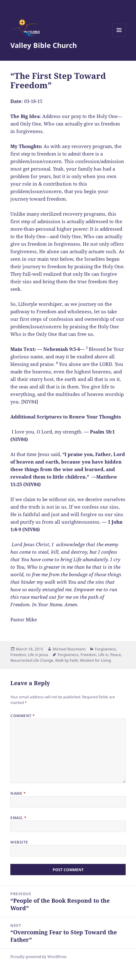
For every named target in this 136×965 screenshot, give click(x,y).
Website (19, 842)
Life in (103, 654)
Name (18, 793)
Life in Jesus (38, 654)
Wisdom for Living (95, 660)
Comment (22, 715)
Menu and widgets (119, 36)
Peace (115, 654)
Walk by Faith (66, 660)
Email (18, 817)
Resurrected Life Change (31, 660)
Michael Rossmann (69, 649)
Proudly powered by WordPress (38, 956)
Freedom (18, 654)
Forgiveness (105, 649)
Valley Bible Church (43, 45)
